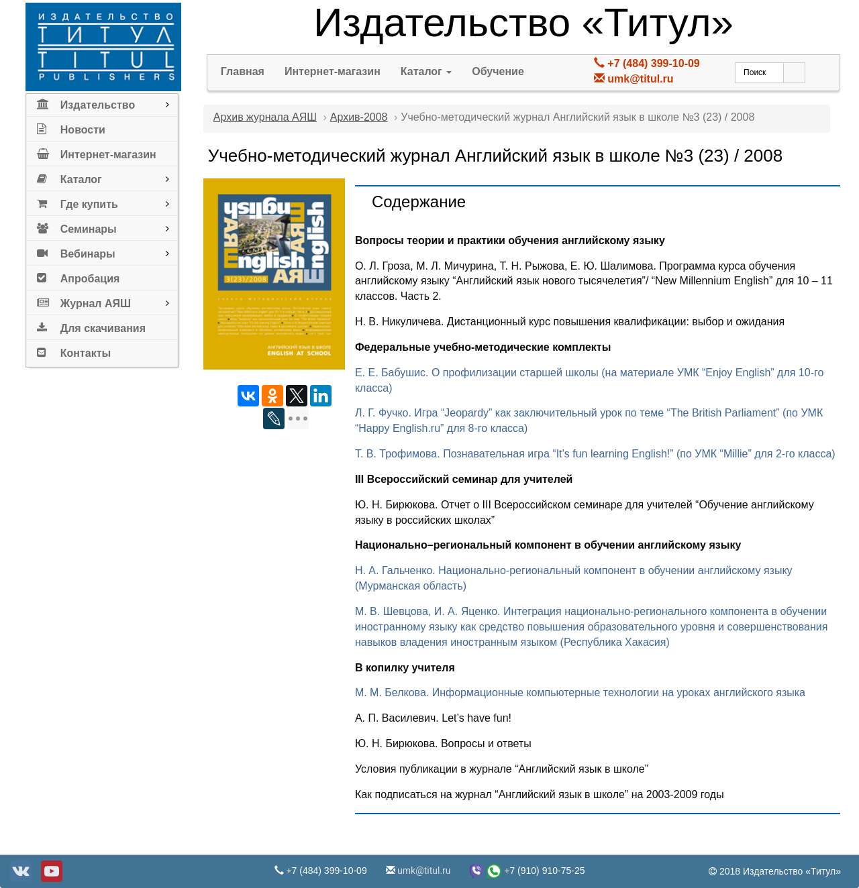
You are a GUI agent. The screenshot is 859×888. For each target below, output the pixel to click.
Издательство (86, 102)
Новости (71, 127)
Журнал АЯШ (84, 300)
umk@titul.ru (640, 79)
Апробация (78, 276)
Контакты (74, 350)
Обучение (498, 71)
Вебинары (76, 251)
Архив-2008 (359, 117)
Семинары (77, 226)
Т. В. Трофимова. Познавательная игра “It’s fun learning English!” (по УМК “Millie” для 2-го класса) (595, 453)
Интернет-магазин (96, 152)
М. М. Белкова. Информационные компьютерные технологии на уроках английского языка (580, 692)
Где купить (77, 201)
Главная (242, 71)
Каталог (69, 176)
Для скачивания (91, 325)
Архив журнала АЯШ (265, 117)
